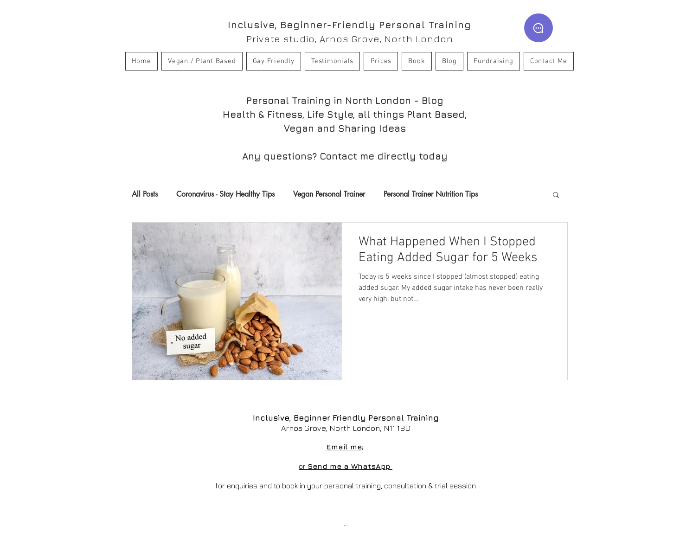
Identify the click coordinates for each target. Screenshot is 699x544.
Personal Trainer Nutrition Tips (431, 194)
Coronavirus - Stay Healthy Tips (225, 194)
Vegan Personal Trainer (329, 194)
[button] (556, 195)
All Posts (145, 194)
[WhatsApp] (538, 27)
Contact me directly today (384, 156)
